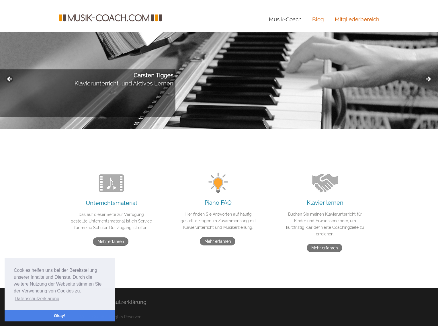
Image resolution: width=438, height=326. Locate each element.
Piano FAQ (218, 202)
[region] (219, 81)
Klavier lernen (325, 202)
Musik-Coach (285, 19)
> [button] (428, 79)
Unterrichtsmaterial (111, 203)
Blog (318, 19)
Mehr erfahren (110, 241)
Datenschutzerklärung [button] (37, 298)
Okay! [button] (59, 315)
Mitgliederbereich (357, 19)
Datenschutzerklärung (119, 302)
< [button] (10, 79)
